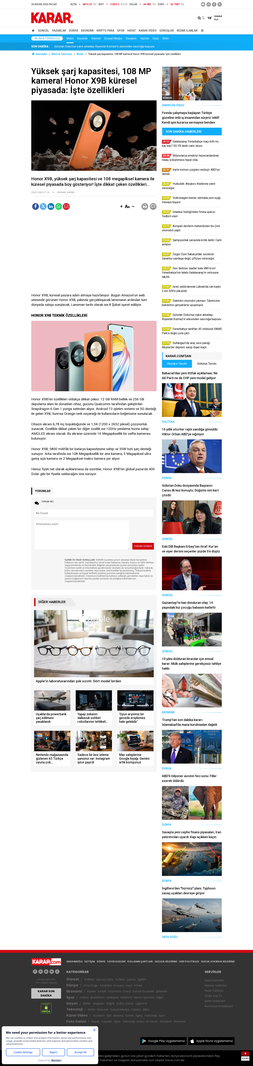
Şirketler (162, 991)
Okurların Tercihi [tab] (177, 363)
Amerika (106, 985)
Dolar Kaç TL (213, 996)
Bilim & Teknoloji (47, 38)
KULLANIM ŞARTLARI (140, 961)
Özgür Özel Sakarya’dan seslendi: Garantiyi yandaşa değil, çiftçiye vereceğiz (101, 46)
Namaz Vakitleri (216, 985)
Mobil (70, 38)
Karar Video (148, 30)
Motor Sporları (144, 997)
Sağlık (110, 1003)
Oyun (156, 38)
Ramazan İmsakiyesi (219, 1006)
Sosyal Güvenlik (143, 991)
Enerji (127, 991)
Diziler (87, 1003)
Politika (89, 979)
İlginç (139, 1016)
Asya (128, 985)
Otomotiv (114, 991)
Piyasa (91, 991)
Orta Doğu (90, 985)
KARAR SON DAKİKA (46, 993)
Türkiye (120, 979)
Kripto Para (105, 30)
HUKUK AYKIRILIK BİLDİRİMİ (218, 961)
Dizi (109, 1016)
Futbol (84, 997)
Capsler (106, 1021)
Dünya (73, 30)
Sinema (118, 1016)
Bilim (165, 38)
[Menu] (201, 30)
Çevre (131, 979)
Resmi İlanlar (187, 30)
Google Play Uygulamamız (166, 1041)
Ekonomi (87, 30)
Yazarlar (59, 30)
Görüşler (166, 30)
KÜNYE (101, 961)
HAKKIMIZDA (74, 961)
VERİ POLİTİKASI (189, 961)
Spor (120, 30)
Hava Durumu (214, 980)
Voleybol (112, 997)
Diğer (160, 997)
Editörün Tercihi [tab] (206, 363)
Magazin (98, 1003)
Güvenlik (82, 38)
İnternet (96, 38)
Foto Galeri (76, 1021)
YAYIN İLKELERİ (116, 961)
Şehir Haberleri (215, 1001)
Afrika (138, 985)
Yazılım (144, 38)
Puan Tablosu (214, 991)
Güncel (43, 30)
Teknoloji (74, 1009)
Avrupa (118, 985)
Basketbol (97, 997)
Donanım (131, 38)
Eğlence (141, 1003)
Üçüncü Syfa (104, 979)
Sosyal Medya (113, 38)
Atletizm (126, 997)
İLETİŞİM (89, 961)
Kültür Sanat (125, 1003)
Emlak (102, 991)
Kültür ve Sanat (147, 1021)
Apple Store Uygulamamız (214, 1041)
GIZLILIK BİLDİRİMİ (166, 961)
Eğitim (141, 979)
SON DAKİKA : (40, 46)
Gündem (99, 1016)
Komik (129, 1016)
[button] (122, 206)
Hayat (131, 30)
